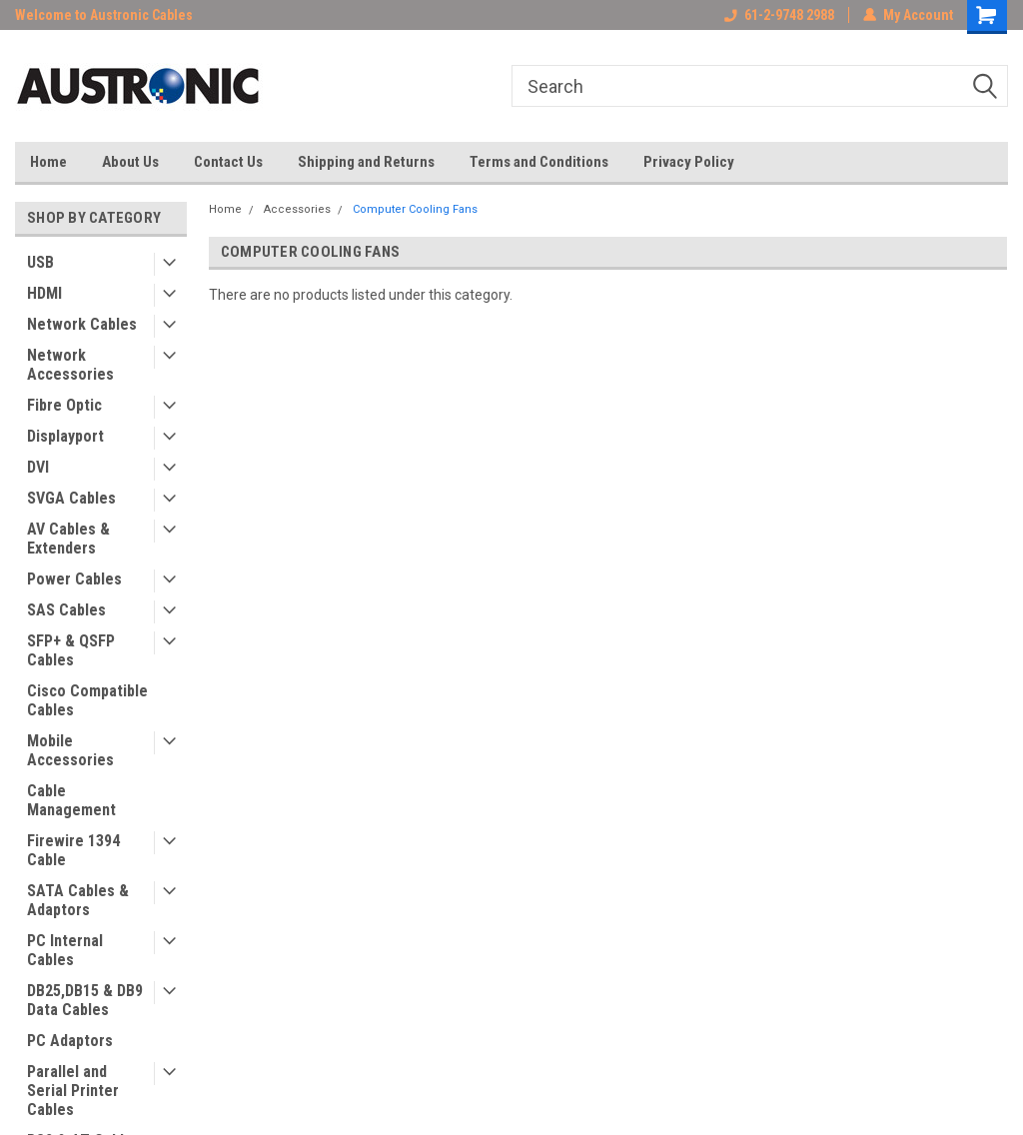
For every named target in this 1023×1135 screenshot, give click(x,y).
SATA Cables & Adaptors (78, 900)
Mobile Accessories (70, 750)
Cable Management (71, 800)
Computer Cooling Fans (415, 209)
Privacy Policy (688, 162)
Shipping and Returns (366, 162)
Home (48, 162)
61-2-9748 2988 (779, 15)
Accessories (297, 209)
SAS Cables (66, 609)
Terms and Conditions (539, 162)
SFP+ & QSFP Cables (71, 650)
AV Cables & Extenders (68, 539)
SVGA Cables (71, 498)
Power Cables (74, 578)
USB (40, 262)
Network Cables (82, 324)
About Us (130, 162)
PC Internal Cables (65, 950)
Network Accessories (70, 365)
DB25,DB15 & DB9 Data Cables (85, 1000)
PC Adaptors (70, 1040)
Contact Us (228, 162)
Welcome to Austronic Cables (104, 15)
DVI (38, 467)
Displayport (65, 436)
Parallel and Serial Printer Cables (73, 1090)
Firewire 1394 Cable (73, 850)
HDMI (44, 293)
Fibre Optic (64, 405)
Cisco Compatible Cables (87, 700)
